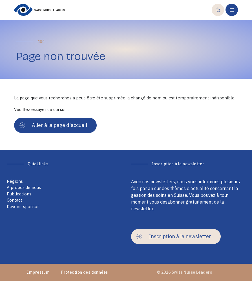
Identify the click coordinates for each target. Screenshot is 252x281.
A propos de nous (24, 187)
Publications (19, 194)
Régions (15, 181)
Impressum (38, 272)
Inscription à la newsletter (173, 236)
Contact (14, 200)
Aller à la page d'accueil (53, 125)
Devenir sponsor (23, 206)
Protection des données (84, 272)
